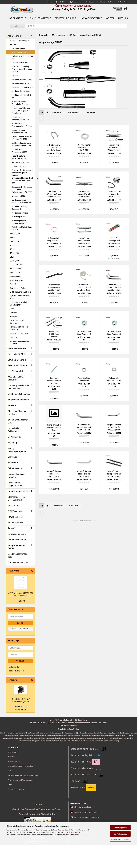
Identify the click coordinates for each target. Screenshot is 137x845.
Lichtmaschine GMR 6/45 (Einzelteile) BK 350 (22, 137)
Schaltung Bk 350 (19, 166)
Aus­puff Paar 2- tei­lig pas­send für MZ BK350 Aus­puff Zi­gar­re (114, 474)
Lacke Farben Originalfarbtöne (15, 484)
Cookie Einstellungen (16, 789)
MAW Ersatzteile (15, 522)
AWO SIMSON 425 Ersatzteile (16, 378)
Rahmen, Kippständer (20, 162)
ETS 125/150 (15, 272)
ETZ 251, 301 (15, 241)
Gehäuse (15, 76)
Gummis (13, 313)
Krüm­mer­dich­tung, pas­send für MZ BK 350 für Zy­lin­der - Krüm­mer (54, 241)
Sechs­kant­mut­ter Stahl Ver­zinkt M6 (84, 332)
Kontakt (11, 757)
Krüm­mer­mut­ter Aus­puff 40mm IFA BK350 (84, 147)
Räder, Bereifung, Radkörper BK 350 (19, 157)
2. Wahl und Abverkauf (18, 562)
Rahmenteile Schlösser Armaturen (19, 328)
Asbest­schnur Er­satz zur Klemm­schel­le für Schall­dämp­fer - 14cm (54, 147)
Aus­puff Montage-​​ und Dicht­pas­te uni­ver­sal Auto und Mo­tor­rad (114, 241)
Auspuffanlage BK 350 (21, 52)
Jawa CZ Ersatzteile (91, 18)
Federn (12, 309)
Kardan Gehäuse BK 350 (21, 91)
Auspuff (13, 284)
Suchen (48, 2)
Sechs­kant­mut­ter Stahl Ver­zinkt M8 (114, 332)
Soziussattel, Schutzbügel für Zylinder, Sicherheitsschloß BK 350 (22, 189)
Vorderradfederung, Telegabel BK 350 (20, 207)
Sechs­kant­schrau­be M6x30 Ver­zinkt (54, 380)
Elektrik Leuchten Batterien (20, 292)
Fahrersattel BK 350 (20, 63)
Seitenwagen (15, 276)
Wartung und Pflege (20, 213)
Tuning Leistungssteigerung (17, 450)
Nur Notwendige (120, 834)
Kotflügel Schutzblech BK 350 (22, 96)
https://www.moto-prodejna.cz (86, 817)
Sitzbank (13, 337)
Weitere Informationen (120, 840)
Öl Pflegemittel (14, 437)
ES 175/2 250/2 (16, 269)
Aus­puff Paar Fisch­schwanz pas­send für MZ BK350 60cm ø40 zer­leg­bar (84, 241)
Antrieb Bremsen (16, 280)
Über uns (123, 18)
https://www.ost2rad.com (84, 807)
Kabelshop (13, 462)
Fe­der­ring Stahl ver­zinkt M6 (84, 379)
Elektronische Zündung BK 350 (22, 57)
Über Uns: (37, 804)
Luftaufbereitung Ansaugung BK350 (19, 150)
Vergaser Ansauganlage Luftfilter (19, 342)
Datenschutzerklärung (72, 835)
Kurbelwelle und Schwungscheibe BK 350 (22, 125)
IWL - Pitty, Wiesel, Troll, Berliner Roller (18, 387)
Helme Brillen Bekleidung (14, 430)
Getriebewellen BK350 (20, 83)
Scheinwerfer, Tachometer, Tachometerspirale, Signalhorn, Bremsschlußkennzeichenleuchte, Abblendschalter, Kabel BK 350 (23, 176)
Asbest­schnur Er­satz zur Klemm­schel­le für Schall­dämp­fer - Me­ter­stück (84, 287)
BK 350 (13, 45)
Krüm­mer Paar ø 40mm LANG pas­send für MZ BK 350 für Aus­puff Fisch (54, 194)
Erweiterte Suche (20, 629)
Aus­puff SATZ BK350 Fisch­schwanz (54, 334)
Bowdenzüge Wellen (18, 288)
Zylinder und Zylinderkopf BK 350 (22, 228)
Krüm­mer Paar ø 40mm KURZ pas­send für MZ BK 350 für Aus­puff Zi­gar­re (114, 287)
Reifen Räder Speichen (19, 333)
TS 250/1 (13, 245)
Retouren (89, 2)
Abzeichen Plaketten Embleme (17, 412)
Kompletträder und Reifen (16, 547)
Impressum (12, 752)
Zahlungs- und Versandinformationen (23, 775)
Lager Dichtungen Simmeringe (17, 321)
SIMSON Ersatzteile (40, 18)
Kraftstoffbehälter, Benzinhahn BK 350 (20, 102)
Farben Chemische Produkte (16, 475)
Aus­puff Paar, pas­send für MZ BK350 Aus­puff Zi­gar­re (84, 194)
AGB (9, 771)
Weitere (110, 18)
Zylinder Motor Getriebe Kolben (19, 297)
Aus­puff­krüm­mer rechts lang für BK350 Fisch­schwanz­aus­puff (84, 474)
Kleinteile (13, 316)
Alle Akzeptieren (120, 828)
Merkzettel (122, 2)
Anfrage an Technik (105, 2)
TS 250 (12, 249)
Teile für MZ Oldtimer (17, 365)
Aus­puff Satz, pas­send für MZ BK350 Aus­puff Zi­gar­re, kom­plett (114, 147)
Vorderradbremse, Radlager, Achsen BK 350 (22, 201)
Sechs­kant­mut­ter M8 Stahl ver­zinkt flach (54, 427)
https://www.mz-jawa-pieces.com (87, 812)
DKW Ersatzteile (15, 511)
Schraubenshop (15, 468)
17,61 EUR (21, 601)
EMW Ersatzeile (15, 517)
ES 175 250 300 (16, 265)
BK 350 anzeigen (18, 48)
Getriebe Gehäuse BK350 (22, 79)
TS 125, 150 (14, 253)
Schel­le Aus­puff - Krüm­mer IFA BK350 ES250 (114, 194)
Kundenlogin (75, 2)
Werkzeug (12, 457)
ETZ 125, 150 (15, 234)
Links (10, 785)
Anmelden (20, 661)
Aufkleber (12, 405)
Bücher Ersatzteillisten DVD (18, 421)
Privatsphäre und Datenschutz (20, 780)
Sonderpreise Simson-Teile (18, 555)
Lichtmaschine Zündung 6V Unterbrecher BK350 (21, 144)
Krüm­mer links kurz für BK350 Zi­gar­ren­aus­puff (84, 427)
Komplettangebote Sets (18, 491)
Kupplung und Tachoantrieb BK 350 (20, 118)
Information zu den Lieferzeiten (20, 766)
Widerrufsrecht (14, 761)
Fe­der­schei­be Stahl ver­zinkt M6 (114, 379)
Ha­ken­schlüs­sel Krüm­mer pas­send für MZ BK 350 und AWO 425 (54, 287)
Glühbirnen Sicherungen (19, 394)
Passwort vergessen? (16, 671)
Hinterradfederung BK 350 (22, 87)
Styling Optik (14, 442)
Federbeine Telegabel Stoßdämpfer (18, 303)
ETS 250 (13, 257)
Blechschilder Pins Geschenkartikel (16, 498)
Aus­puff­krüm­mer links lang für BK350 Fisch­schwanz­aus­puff (54, 474)
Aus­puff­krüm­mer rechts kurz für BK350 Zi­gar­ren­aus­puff (114, 427)
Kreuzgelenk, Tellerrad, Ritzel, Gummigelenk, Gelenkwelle (21, 110)
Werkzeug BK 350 (19, 217)
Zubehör (12, 528)
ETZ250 (13, 237)
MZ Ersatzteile (17, 18)
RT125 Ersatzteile (16, 371)
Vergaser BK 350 (18, 196)
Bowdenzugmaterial (17, 534)
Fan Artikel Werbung (17, 539)
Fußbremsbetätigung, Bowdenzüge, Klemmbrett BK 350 (22, 69)
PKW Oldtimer (14, 505)
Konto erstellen (14, 667)
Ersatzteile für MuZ (65, 18)
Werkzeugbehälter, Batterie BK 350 (19, 222)
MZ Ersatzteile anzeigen (19, 41)
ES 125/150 (14, 261)
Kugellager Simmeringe (18, 399)
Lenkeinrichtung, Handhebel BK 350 (19, 131)
